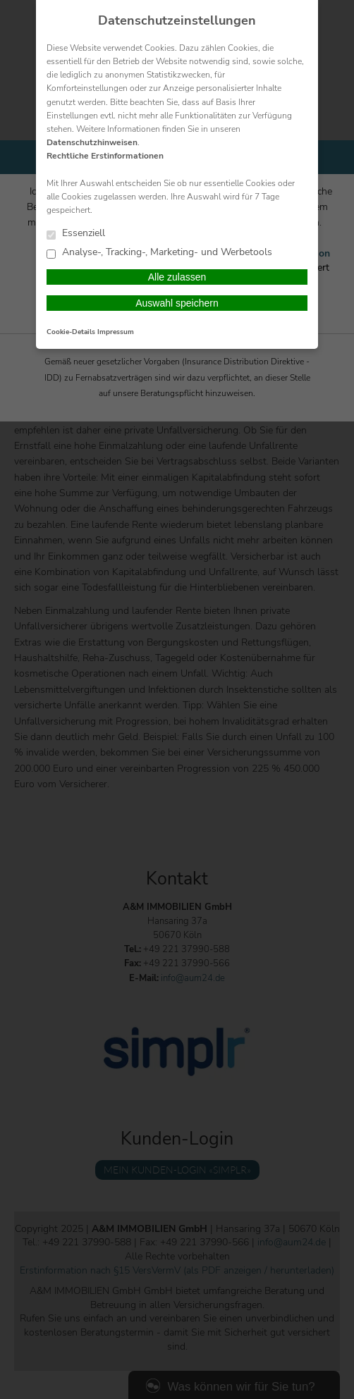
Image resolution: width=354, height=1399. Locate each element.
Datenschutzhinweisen (92, 142)
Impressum (115, 332)
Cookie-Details (71, 332)
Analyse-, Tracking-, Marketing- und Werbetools (159, 253)
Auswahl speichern (177, 303)
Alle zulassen (177, 277)
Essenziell (76, 234)
